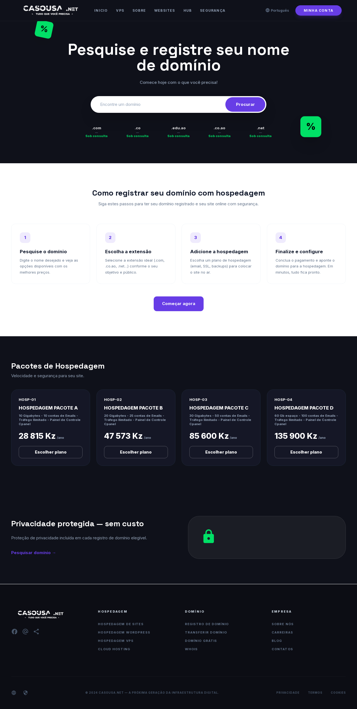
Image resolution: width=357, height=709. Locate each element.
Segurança (212, 10)
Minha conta (318, 10)
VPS (120, 10)
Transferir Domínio (206, 632)
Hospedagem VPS (116, 641)
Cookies (338, 692)
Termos (315, 692)
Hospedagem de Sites (120, 624)
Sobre (139, 10)
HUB (188, 10)
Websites (164, 10)
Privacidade (288, 692)
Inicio (101, 10)
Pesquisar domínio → (33, 552)
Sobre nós (283, 624)
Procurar (245, 104)
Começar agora (178, 303)
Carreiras (282, 632)
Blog (277, 641)
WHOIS (191, 649)
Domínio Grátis (201, 641)
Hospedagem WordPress (124, 632)
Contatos (282, 649)
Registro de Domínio (207, 624)
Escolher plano (51, 452)
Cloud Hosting (114, 649)
